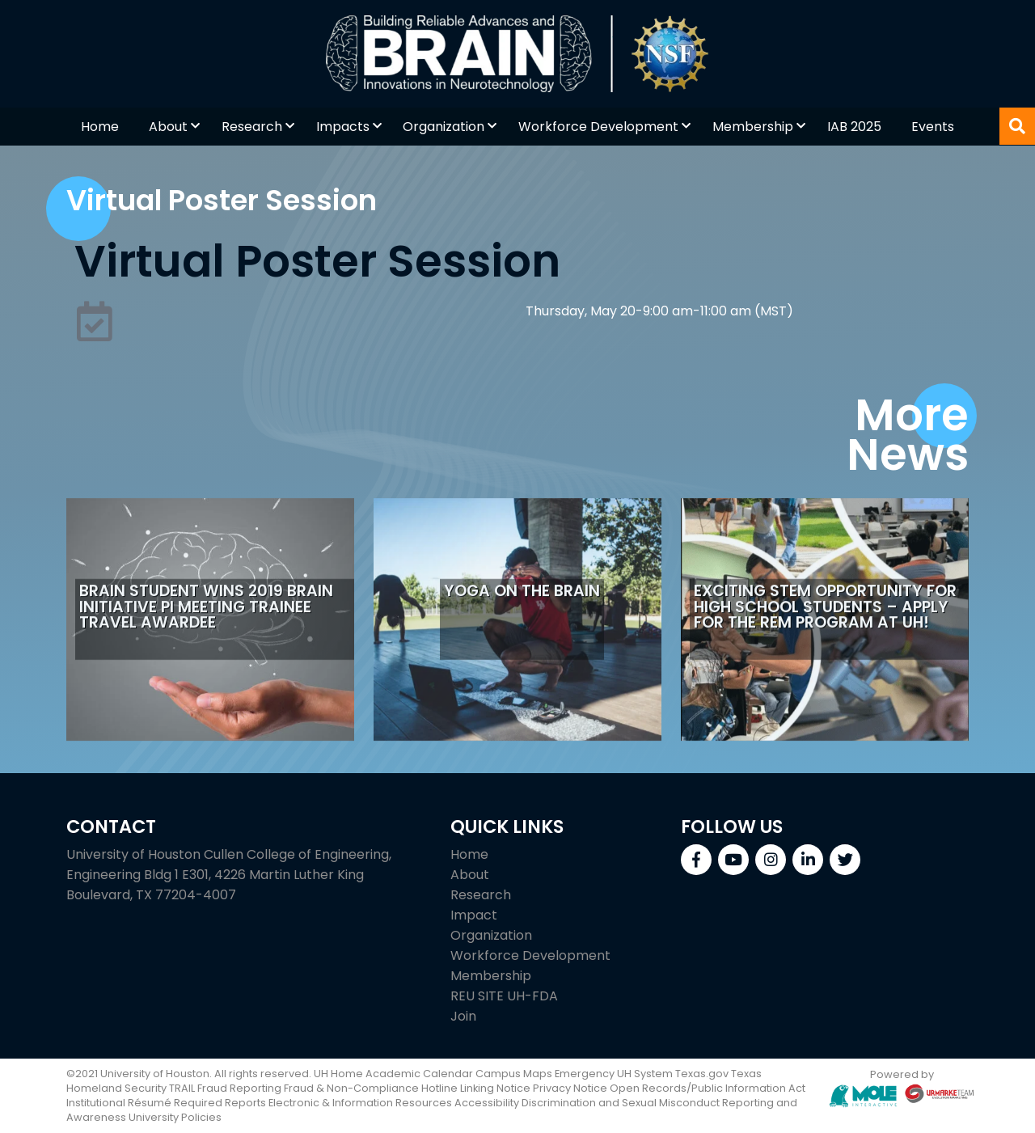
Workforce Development (598, 126)
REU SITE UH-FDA (504, 996)
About (168, 126)
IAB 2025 (854, 126)
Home (100, 126)
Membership (752, 126)
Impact (473, 915)
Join (463, 1016)
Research (252, 126)
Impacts (343, 126)
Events (932, 126)
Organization (443, 126)
